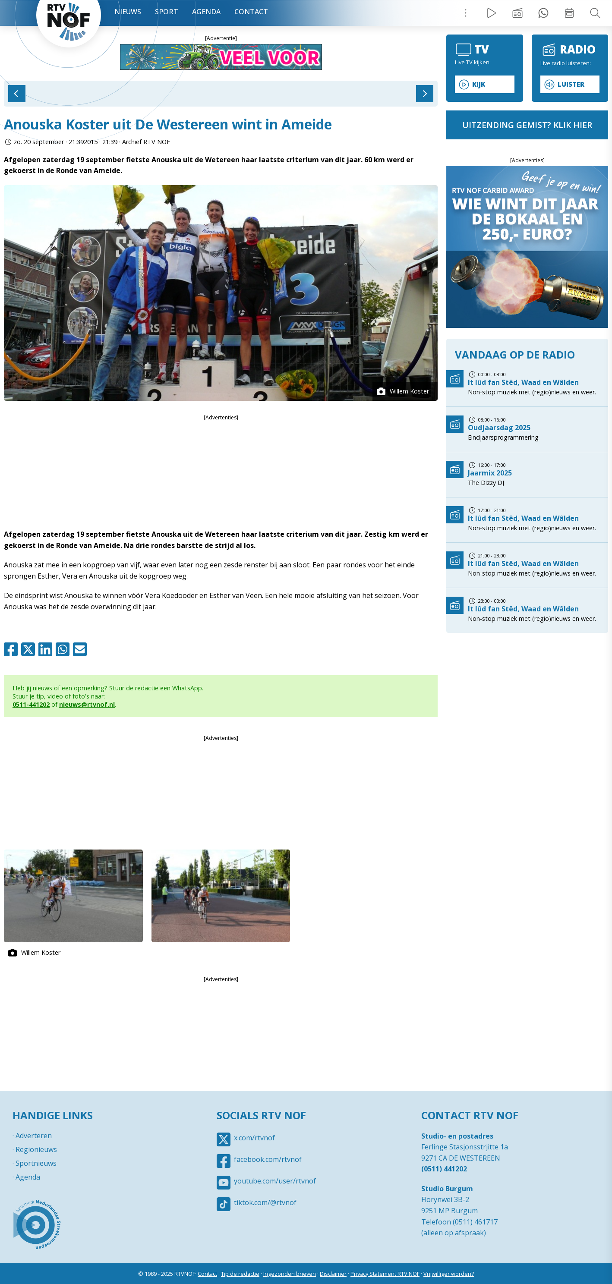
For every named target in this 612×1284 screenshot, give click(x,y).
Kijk (478, 84)
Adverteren (34, 1135)
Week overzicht (569, 13)
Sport (166, 11)
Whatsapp (64, 649)
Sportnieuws (36, 1163)
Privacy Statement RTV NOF (385, 1274)
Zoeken (595, 13)
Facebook (12, 649)
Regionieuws (36, 1149)
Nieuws (127, 11)
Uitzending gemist (517, 13)
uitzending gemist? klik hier (527, 125)
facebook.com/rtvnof (268, 1159)
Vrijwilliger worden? (448, 1274)
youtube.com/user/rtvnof (275, 1181)
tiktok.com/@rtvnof (265, 1202)
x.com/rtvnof (254, 1137)
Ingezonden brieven (289, 1274)
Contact (251, 11)
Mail (81, 649)
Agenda (206, 11)
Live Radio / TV (492, 13)
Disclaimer (333, 1274)
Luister (571, 84)
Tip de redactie (240, 1274)
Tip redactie (543, 13)
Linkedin (47, 649)
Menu (466, 13)
